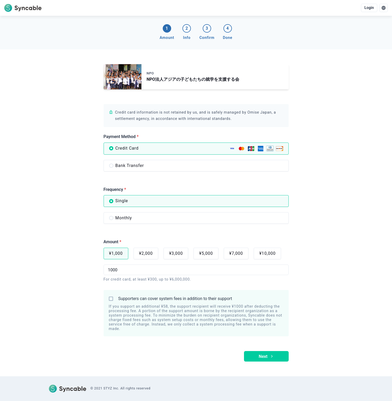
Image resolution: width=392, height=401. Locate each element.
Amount (112, 241)
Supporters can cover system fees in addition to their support (175, 298)
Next (266, 356)
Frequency (115, 189)
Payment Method (121, 136)
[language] (383, 8)
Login (369, 8)
